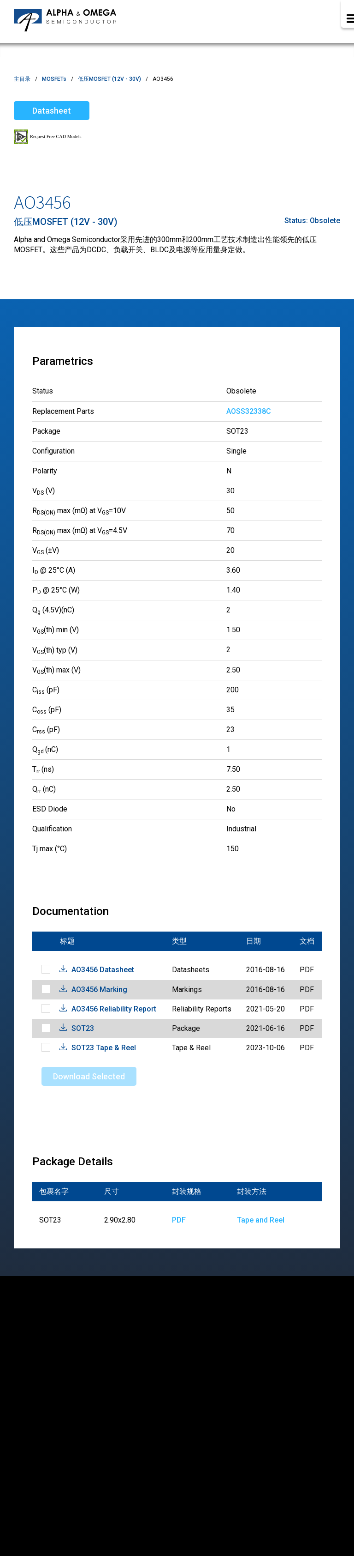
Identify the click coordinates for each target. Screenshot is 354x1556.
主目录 (22, 79)
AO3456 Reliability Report (113, 1009)
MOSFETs (54, 79)
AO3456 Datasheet (102, 969)
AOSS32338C (248, 411)
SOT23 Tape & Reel (103, 1047)
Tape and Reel (260, 1220)
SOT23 (82, 1028)
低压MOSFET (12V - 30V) (109, 79)
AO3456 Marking (99, 989)
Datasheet (51, 110)
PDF (179, 1220)
